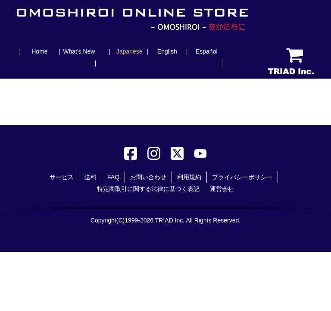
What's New (79, 51)
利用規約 (189, 177)
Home (39, 51)
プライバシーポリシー (242, 177)
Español (207, 51)
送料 (90, 177)
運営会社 (222, 188)
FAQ (113, 177)
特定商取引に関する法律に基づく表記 (148, 188)
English (167, 51)
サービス (62, 177)
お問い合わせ (148, 177)
